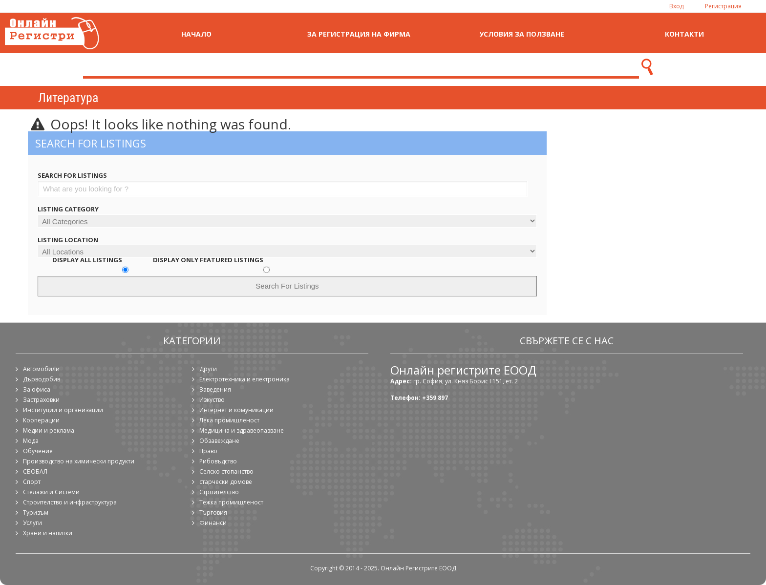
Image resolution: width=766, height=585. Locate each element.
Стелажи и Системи (51, 492)
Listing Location (68, 239)
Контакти (684, 34)
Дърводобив (41, 379)
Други (208, 369)
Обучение (38, 451)
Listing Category (68, 209)
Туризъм (35, 512)
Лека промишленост (229, 420)
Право (208, 451)
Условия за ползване (521, 34)
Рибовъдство (218, 461)
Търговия (213, 512)
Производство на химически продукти (78, 461)
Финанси (213, 523)
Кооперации (41, 420)
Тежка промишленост (231, 502)
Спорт (32, 482)
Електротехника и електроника (244, 379)
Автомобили (41, 369)
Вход (676, 6)
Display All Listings (87, 259)
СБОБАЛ (35, 471)
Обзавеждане (219, 441)
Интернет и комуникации (236, 410)
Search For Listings (72, 175)
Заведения (215, 389)
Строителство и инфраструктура (70, 502)
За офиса (36, 389)
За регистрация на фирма (358, 34)
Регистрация (723, 6)
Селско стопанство (226, 471)
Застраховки (41, 400)
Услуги (32, 523)
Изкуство (212, 400)
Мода (31, 441)
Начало (196, 34)
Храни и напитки (47, 533)
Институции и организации (63, 410)
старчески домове (225, 482)
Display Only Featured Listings (208, 259)
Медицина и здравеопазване (241, 430)
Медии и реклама (48, 430)
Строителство (219, 492)
